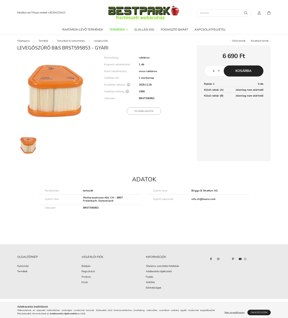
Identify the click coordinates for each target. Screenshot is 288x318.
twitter (225, 259)
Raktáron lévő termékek (82, 30)
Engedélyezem (259, 312)
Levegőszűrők (101, 40)
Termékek (43, 40)
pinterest (233, 259)
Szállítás (150, 282)
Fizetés (149, 277)
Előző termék (238, 40)
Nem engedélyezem (235, 312)
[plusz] (219, 71)
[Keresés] (223, 13)
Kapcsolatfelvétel (210, 30)
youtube (240, 259)
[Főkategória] (23, 40)
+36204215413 (56, 12)
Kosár (85, 282)
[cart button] (269, 13)
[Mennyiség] (214, 71)
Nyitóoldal (23, 266)
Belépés (86, 266)
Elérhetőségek (153, 288)
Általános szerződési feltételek (162, 266)
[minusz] (209, 71)
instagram (218, 259)
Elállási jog (144, 30)
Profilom (86, 277)
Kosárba (243, 71)
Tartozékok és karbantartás (71, 40)
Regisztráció (88, 271)
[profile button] (259, 13)
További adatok (144, 111)
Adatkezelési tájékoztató (159, 271)
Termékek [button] (117, 30)
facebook (211, 259)
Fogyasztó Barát (174, 30)
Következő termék (260, 40)
